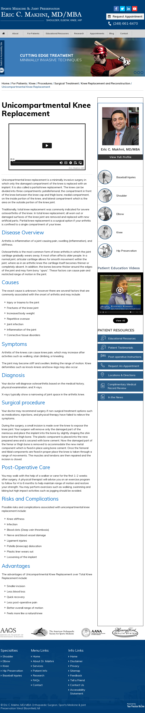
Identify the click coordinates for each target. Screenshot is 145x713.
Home (5, 83)
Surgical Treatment (66, 83)
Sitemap (75, 670)
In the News (115, 397)
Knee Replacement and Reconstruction (105, 83)
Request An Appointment (123, 366)
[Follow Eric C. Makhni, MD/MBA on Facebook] (116, 8)
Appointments (97, 33)
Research (79, 33)
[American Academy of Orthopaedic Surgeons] (14, 632)
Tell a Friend (77, 680)
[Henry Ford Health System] (126, 633)
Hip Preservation (117, 251)
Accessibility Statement (77, 691)
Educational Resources (57, 33)
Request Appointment (125, 16)
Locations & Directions (121, 375)
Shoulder (112, 195)
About (15, 33)
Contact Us (77, 685)
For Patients (33, 33)
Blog (111, 33)
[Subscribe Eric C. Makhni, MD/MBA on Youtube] (134, 8)
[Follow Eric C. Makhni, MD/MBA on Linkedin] (128, 8)
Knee (32, 83)
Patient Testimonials (120, 347)
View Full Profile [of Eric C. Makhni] (120, 157)
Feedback (76, 675)
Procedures (45, 83)
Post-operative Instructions (124, 356)
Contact (124, 33)
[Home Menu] (3, 33)
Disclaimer (76, 661)
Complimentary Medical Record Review (122, 386)
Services (38, 666)
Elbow (111, 214)
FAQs (36, 680)
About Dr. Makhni (43, 661)
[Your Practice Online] (135, 705)
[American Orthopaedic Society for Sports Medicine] (54, 632)
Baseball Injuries (117, 177)
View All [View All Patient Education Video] (120, 320)
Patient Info (40, 670)
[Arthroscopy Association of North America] (95, 632)
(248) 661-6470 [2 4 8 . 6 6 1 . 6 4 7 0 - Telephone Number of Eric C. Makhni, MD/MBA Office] (125, 23)
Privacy (74, 666)
